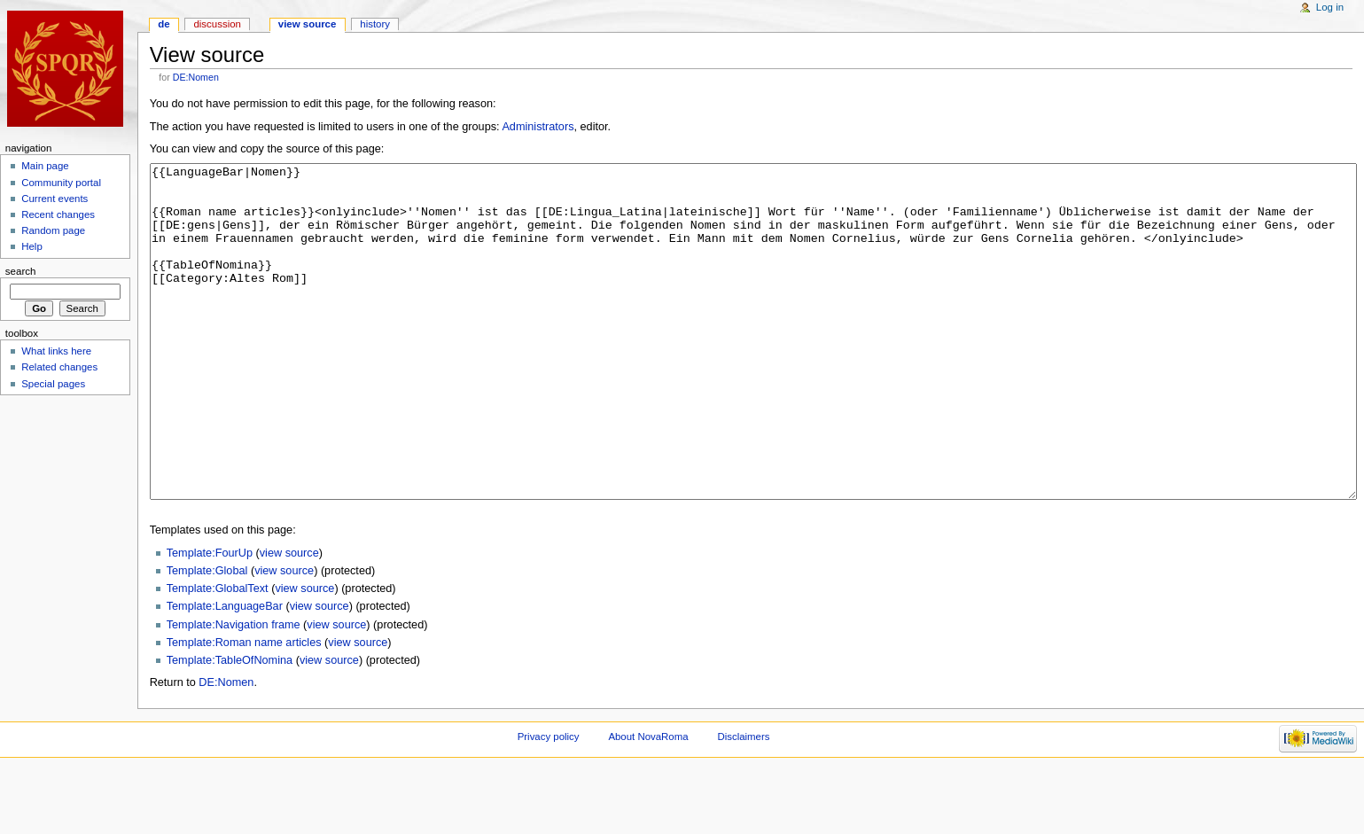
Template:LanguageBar (225, 672)
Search (20, 271)
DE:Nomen (196, 77)
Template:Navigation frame (233, 691)
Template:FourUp (210, 619)
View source (307, 24)
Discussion (216, 24)
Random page (53, 230)
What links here (56, 351)
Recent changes (58, 214)
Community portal (61, 182)
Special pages (53, 383)
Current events (54, 198)
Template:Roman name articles (244, 709)
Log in (1330, 7)
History (375, 24)
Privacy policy (549, 803)
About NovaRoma (648, 803)
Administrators (537, 127)
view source (289, 619)
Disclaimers (743, 803)
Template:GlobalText (218, 655)
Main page (45, 165)
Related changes (59, 367)
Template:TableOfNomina (229, 727)
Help (32, 246)
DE (163, 24)
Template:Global (207, 637)
